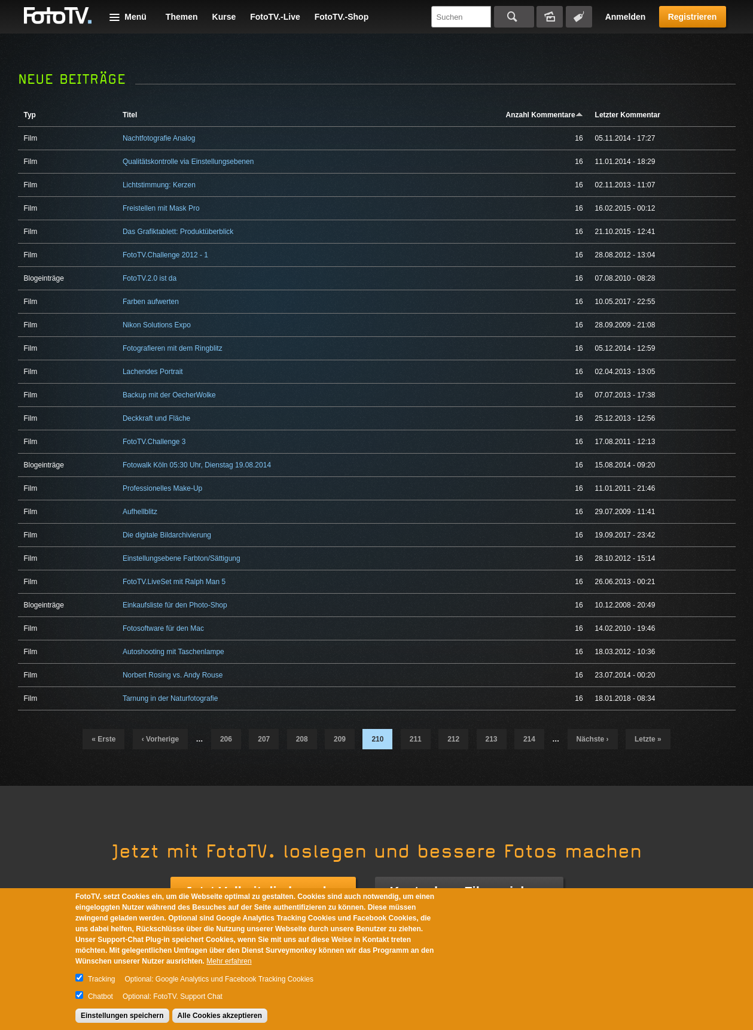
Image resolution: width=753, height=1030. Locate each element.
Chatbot (100, 996)
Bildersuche (549, 17)
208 (302, 739)
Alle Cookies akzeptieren (220, 1015)
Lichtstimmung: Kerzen (159, 185)
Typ (30, 115)
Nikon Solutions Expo (157, 325)
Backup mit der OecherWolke (169, 395)
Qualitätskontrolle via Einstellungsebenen (188, 161)
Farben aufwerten (151, 301)
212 (453, 739)
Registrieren (692, 17)
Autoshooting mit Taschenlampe (173, 652)
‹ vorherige (160, 739)
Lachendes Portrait (153, 371)
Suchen (514, 17)
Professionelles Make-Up (162, 488)
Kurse (224, 17)
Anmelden (625, 17)
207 (264, 739)
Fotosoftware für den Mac (163, 628)
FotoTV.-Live (275, 17)
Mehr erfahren (228, 961)
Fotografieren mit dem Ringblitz (172, 348)
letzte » (648, 739)
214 (529, 739)
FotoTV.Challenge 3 (154, 441)
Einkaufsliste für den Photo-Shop (175, 605)
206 (226, 739)
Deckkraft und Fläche (156, 418)
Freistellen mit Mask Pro (161, 208)
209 (340, 739)
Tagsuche (579, 17)
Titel (130, 115)
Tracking (101, 979)
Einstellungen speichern (122, 1015)
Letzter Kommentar (627, 115)
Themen (182, 17)
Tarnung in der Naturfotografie (170, 698)
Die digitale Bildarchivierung (167, 535)
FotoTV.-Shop (341, 17)
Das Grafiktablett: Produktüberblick (178, 231)
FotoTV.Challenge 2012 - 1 (165, 255)
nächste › (593, 739)
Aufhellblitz (140, 512)
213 (492, 739)
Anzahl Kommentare (544, 115)
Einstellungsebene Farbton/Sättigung (181, 558)
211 (416, 739)
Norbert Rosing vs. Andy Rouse (172, 675)
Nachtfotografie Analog (159, 138)
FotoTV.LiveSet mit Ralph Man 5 (174, 582)
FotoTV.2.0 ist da (149, 278)
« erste (103, 739)
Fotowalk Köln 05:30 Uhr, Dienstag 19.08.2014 (197, 465)
